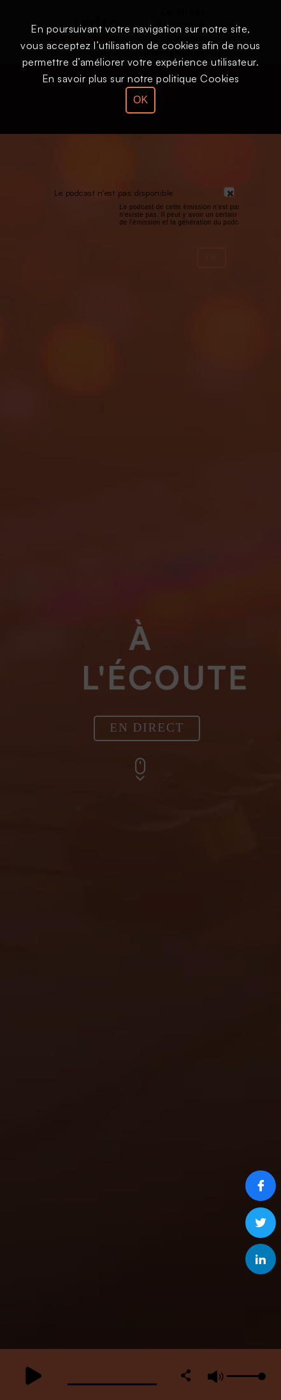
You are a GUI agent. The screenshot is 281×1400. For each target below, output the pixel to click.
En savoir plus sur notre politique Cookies (141, 78)
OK (140, 99)
